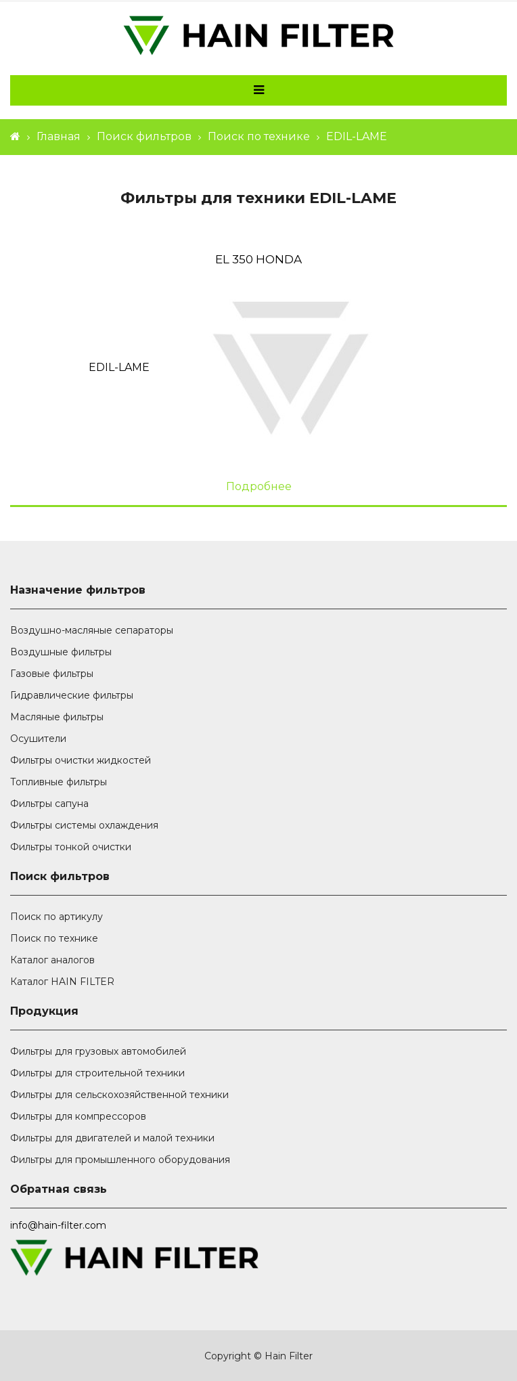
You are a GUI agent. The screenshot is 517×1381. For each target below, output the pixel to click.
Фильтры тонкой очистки (70, 847)
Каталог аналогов (52, 960)
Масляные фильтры (57, 717)
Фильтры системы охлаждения (84, 825)
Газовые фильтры (51, 673)
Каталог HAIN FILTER (62, 982)
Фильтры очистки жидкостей (80, 760)
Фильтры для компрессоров (78, 1116)
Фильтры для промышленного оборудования (120, 1160)
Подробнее (259, 486)
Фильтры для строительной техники (97, 1073)
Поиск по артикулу (56, 917)
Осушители (38, 738)
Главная (59, 136)
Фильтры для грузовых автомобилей (98, 1051)
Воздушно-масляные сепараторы (91, 630)
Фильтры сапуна (49, 803)
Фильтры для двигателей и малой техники (112, 1138)
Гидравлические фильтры (71, 695)
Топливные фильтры (58, 782)
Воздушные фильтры (61, 652)
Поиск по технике (259, 136)
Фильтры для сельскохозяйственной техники (119, 1095)
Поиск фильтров (144, 136)
